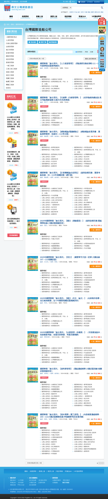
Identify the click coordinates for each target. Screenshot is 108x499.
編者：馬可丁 (44, 102)
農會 (102, 12)
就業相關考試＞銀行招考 (81, 122)
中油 (75, 12)
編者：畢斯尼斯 (45, 337)
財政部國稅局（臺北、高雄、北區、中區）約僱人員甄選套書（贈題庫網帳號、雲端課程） (13, 156)
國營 (92, 12)
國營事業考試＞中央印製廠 (50, 86)
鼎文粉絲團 (23, 1)
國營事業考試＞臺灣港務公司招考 (52, 154)
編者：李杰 (43, 303)
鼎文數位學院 (43, 480)
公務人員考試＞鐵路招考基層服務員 (85, 449)
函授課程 (33, 471)
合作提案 (21, 482)
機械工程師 (10, 85)
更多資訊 (33, 42)
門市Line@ (21, 485)
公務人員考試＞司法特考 (81, 159)
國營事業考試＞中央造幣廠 (50, 195)
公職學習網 (41, 482)
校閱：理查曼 (53, 419)
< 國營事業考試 (11, 37)
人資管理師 (10, 40)
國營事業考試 (20, 24)
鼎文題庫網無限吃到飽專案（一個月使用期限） (13, 221)
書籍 (12, 24)
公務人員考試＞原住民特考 (50, 202)
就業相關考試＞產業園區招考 (50, 250)
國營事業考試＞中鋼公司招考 (83, 79)
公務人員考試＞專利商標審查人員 (52, 122)
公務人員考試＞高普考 (81, 86)
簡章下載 (43, 42)
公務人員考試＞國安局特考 (82, 161)
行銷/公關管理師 (12, 43)
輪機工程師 (10, 81)
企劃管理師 (10, 46)
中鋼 (85, 12)
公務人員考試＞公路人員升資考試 (52, 200)
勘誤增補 (59, 471)
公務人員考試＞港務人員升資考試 (52, 198)
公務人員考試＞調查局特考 (50, 159)
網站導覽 (6, 1)
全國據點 (55, 482)
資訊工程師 (10, 75)
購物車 (83, 2)
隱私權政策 (14, 1)
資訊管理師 (10, 59)
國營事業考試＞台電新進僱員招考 (84, 243)
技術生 (8, 88)
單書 (86, 52)
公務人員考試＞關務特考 (81, 205)
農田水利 (97, 12)
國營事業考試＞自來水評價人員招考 (53, 275)
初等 (82, 12)
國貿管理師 (10, 56)
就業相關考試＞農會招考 (81, 214)
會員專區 (97, 2)
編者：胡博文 (44, 373)
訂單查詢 (89, 2)
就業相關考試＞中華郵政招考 (50, 125)
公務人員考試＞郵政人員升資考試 (84, 442)
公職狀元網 (32, 482)
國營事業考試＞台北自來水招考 (51, 289)
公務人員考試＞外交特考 (49, 161)
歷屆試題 (54, 42)
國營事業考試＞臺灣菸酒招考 (83, 113)
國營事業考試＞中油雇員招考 (50, 243)
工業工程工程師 (11, 69)
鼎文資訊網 (32, 480)
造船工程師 (10, 72)
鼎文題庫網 (32, 485)
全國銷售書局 (56, 480)
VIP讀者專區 (78, 471)
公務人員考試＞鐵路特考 (81, 118)
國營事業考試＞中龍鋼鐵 (81, 246)
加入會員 (65, 1)
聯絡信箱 (13, 485)
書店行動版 (65, 482)
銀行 (79, 12)
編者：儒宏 (43, 225)
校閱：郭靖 (53, 262)
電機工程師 (10, 78)
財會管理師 (10, 53)
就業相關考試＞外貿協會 (49, 91)
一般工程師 (10, 65)
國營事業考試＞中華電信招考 (50, 115)
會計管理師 (10, 50)
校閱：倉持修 (54, 136)
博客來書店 (66, 480)
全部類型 (79, 52)
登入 (73, 1)
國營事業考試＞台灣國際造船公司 (84, 84)
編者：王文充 (44, 262)
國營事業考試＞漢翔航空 (81, 284)
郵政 (89, 12)
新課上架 (51, 471)
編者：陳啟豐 (44, 136)
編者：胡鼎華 (44, 68)
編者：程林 (43, 419)
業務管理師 (10, 62)
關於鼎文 (13, 480)
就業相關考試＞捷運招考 (49, 166)
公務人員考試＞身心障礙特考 (50, 88)
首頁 (8, 24)
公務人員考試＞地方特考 (81, 157)
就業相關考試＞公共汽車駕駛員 (83, 125)
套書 (91, 52)
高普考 (72, 12)
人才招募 (21, 480)
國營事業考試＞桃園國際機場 (83, 81)
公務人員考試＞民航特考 (81, 195)
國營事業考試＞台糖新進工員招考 (52, 79)
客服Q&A (68, 471)
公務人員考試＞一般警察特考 (83, 88)
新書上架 (42, 471)
